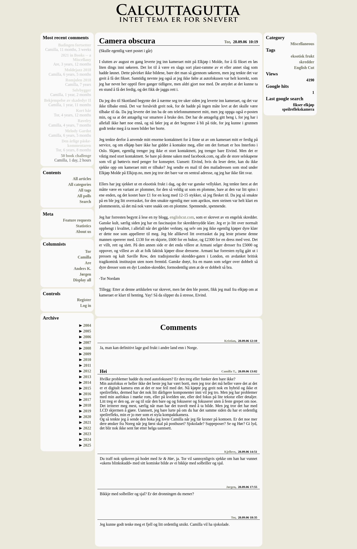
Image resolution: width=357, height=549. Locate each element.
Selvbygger (81, 90)
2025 (87, 445)
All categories (79, 184)
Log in (85, 305)
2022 (87, 428)
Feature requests (77, 220)
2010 (87, 359)
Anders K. (82, 268)
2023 (87, 434)
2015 (87, 388)
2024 (87, 439)
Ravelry (84, 121)
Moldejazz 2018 (77, 70)
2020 (87, 417)
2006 (87, 337)
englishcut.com (182, 217)
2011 (87, 365)
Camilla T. (228, 371)
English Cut (304, 67)
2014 (87, 382)
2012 (87, 371)
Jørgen (85, 274)
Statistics (83, 226)
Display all (82, 280)
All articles (82, 179)
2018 (87, 405)
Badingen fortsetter (74, 45)
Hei (103, 371)
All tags (84, 190)
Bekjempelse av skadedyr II (67, 100)
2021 (87, 422)
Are (88, 263)
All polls (84, 196)
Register (84, 300)
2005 (87, 331)
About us (83, 231)
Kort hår (83, 110)
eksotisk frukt (302, 56)
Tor (88, 251)
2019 (87, 411)
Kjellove (230, 451)
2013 (87, 377)
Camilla (84, 257)
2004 (87, 325)
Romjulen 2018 (78, 80)
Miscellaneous (302, 44)
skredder (306, 62)
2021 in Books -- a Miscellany (76, 57)
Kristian (230, 341)
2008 (87, 348)
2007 (87, 342)
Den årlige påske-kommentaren (76, 143)
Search (85, 201)
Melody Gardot (78, 131)
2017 (87, 399)
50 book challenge (76, 156)
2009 (87, 354)
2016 (87, 394)
